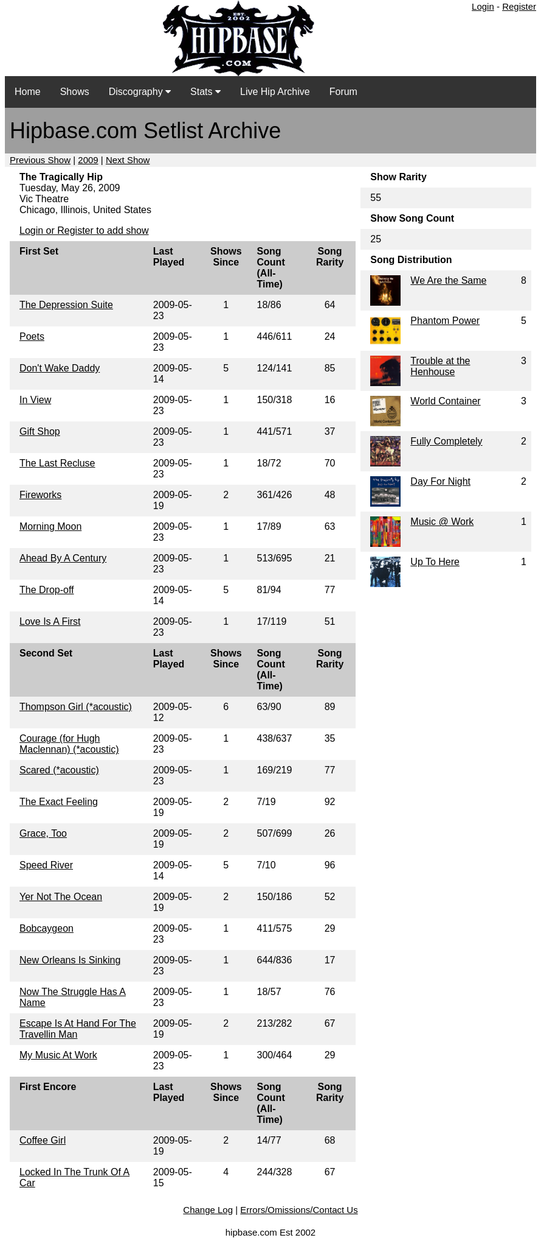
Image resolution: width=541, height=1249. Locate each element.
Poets (31, 336)
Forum (343, 91)
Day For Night (440, 481)
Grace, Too (43, 833)
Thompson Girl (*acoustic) (75, 707)
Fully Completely (446, 441)
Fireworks (40, 495)
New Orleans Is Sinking (69, 960)
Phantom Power (445, 320)
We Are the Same (448, 280)
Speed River (46, 865)
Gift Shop (39, 431)
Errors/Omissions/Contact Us (298, 1210)
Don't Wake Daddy (59, 368)
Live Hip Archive (275, 91)
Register (519, 6)
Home (28, 91)
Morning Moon (50, 526)
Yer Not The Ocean (60, 897)
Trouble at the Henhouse (440, 366)
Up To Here (435, 562)
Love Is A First (49, 621)
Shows (74, 91)
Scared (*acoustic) (59, 770)
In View (35, 400)
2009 (88, 160)
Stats (205, 91)
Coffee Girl (42, 1140)
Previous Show (40, 160)
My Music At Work (58, 1055)
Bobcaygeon (46, 928)
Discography (140, 91)
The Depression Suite (66, 305)
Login (483, 6)
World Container (445, 401)
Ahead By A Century (62, 558)
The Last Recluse (57, 463)
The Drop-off (46, 590)
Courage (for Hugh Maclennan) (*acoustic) (69, 744)
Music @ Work (442, 521)
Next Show (128, 160)
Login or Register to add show (84, 230)
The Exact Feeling (58, 802)
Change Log (208, 1210)
